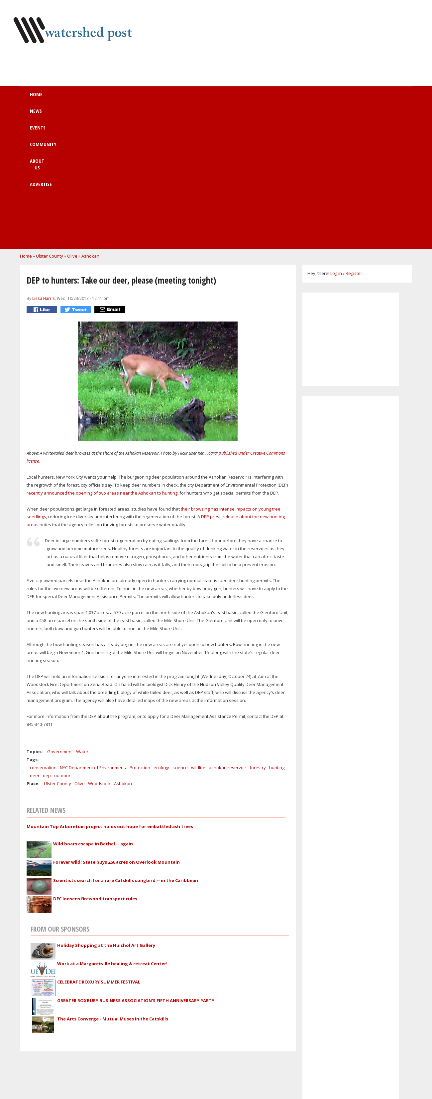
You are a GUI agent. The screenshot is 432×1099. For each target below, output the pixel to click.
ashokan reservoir (227, 631)
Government (60, 615)
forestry (258, 631)
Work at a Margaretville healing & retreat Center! (112, 827)
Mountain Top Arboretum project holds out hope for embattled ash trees (110, 690)
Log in (336, 137)
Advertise (266, 97)
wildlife (198, 631)
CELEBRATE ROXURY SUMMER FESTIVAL (98, 845)
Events (137, 97)
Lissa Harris (43, 161)
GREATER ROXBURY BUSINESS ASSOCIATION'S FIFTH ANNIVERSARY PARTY (135, 864)
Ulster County (49, 119)
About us (223, 97)
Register (354, 137)
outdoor (62, 639)
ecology (161, 631)
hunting (276, 631)
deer (35, 639)
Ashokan (90, 119)
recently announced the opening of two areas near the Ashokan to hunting (102, 356)
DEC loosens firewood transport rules (95, 762)
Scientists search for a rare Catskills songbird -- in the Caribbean (125, 744)
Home (68, 97)
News (102, 97)
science (180, 631)
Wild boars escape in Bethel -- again (93, 707)
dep (47, 639)
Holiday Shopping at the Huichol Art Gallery (106, 809)
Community (178, 97)
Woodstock (99, 647)
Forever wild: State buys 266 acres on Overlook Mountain (116, 726)
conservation (43, 631)
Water (82, 615)
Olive (72, 119)
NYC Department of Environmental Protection (105, 631)
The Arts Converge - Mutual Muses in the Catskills (112, 882)
